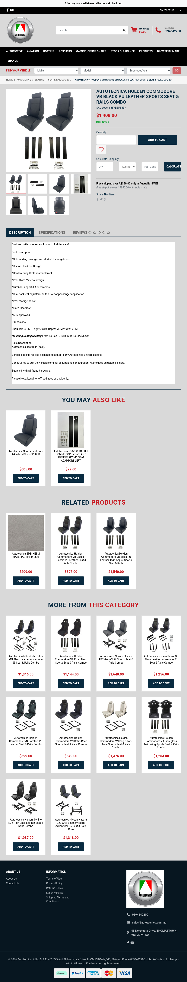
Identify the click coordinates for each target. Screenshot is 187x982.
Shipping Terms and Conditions (57, 899)
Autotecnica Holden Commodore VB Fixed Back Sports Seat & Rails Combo (71, 659)
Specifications (52, 232)
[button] (101, 149)
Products (146, 51)
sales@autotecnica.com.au (149, 922)
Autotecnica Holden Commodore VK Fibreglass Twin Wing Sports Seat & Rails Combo (161, 742)
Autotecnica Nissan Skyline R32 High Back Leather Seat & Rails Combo (25, 823)
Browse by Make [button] (168, 51)
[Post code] (149, 166)
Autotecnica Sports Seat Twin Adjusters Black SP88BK (25, 453)
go (177, 70)
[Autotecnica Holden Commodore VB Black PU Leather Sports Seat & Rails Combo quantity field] (116, 140)
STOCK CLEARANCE (123, 51)
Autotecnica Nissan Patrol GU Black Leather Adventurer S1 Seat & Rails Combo (161, 659)
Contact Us (12, 883)
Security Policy (54, 892)
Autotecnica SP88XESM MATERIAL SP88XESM (26, 555)
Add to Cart (157, 140)
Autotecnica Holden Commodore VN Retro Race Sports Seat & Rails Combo (71, 741)
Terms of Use (54, 878)
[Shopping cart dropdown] (140, 30)
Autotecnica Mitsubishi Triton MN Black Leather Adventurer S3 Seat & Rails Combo (26, 659)
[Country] (127, 166)
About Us (11, 878)
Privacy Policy (54, 883)
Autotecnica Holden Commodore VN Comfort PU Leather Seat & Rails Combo (26, 741)
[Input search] (88, 30)
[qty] (104, 166)
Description (20, 232)
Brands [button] (13, 60)
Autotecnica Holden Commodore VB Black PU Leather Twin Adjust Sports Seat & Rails (116, 558)
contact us (167, 10)
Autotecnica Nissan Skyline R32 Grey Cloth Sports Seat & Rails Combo (116, 659)
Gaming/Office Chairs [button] (91, 51)
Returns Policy (54, 888)
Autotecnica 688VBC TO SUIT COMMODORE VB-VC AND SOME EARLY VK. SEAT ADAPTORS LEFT (71, 456)
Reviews (91, 232)
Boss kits (65, 51)
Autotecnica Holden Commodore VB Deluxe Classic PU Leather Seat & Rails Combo (71, 558)
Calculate (173, 166)
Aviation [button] (33, 51)
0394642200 (172, 31)
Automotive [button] (14, 51)
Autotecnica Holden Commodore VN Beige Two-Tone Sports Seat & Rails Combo (116, 742)
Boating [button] (48, 51)
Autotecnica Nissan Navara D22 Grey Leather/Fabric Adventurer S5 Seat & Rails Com (71, 824)
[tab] (20, 232)
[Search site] (124, 30)
